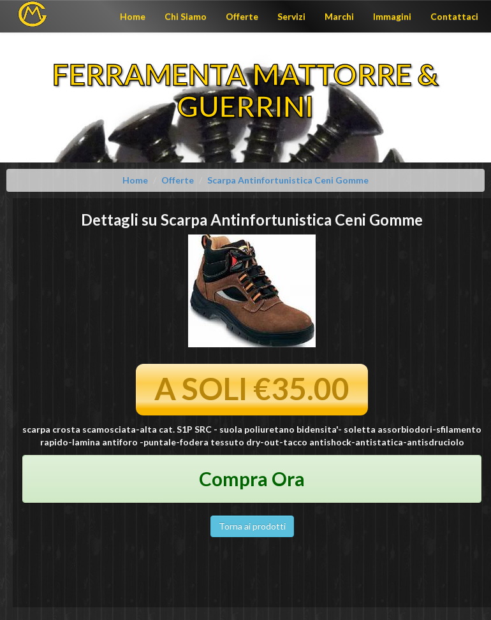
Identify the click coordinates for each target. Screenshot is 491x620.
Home (132, 16)
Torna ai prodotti (252, 526)
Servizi (291, 16)
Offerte (242, 16)
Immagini (392, 16)
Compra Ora (252, 478)
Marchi (339, 16)
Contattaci (454, 16)
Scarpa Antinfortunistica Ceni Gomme (288, 180)
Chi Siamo (186, 16)
